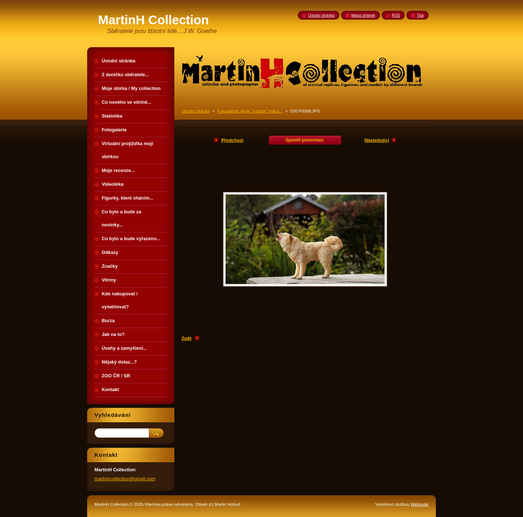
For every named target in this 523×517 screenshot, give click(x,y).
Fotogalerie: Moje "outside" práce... (250, 111)
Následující (376, 140)
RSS (396, 15)
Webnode (420, 504)
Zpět (186, 338)
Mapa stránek (363, 15)
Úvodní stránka (196, 111)
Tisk (420, 15)
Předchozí (232, 140)
